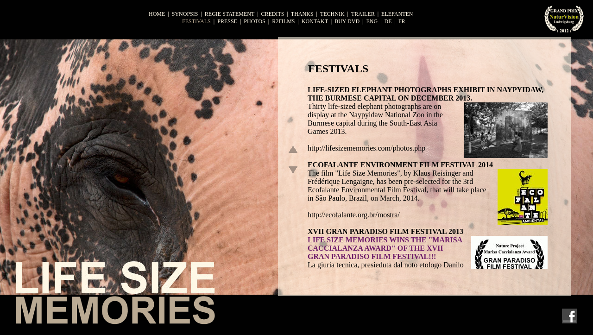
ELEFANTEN (397, 14)
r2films (283, 21)
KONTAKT (315, 21)
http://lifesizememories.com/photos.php (366, 148)
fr (401, 21)
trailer (363, 14)
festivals (196, 21)
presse (227, 21)
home (157, 14)
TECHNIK (332, 14)
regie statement (229, 14)
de (388, 21)
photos (254, 21)
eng (372, 21)
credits (272, 14)
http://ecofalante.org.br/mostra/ (354, 215)
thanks (302, 14)
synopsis (185, 14)
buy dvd (347, 21)
